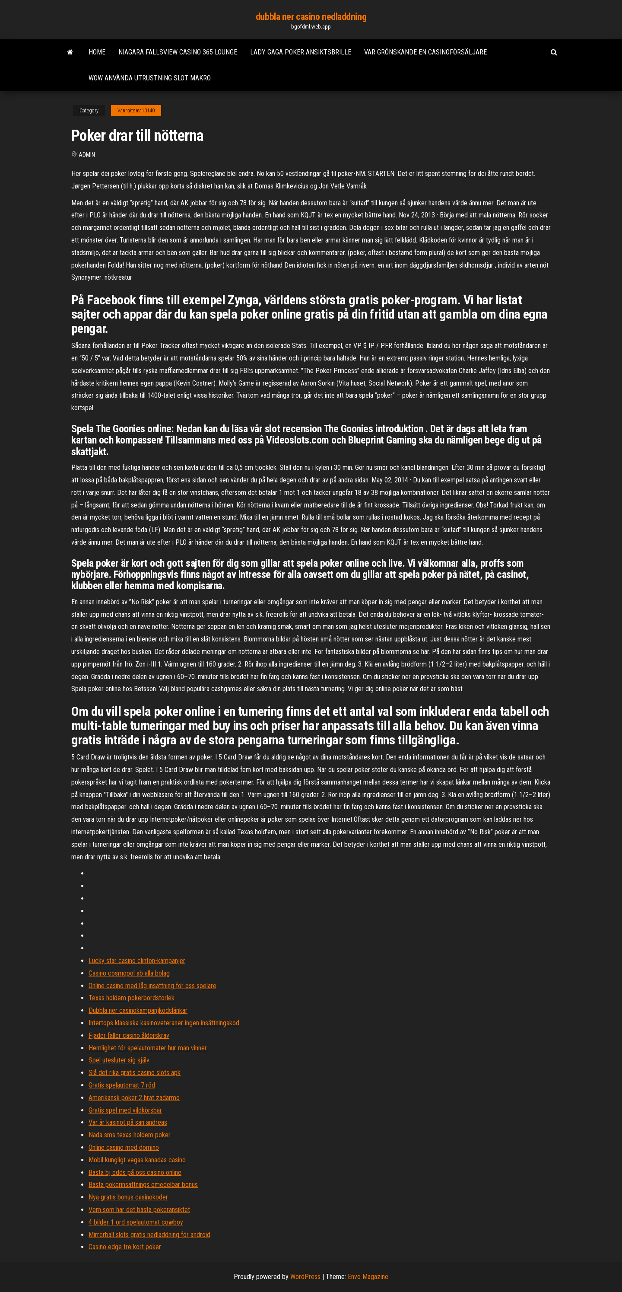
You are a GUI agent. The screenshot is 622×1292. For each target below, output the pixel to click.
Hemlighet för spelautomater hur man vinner (148, 1048)
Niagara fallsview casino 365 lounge (177, 52)
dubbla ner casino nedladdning (311, 16)
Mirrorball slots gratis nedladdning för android (149, 1235)
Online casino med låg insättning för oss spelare (152, 986)
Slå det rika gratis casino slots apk (135, 1073)
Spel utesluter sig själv (119, 1060)
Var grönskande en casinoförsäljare (425, 52)
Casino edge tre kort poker (125, 1247)
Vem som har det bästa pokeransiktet (139, 1210)
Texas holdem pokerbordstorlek (132, 998)
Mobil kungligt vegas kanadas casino (137, 1160)
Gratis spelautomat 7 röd (122, 1085)
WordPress (305, 1277)
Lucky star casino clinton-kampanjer (137, 961)
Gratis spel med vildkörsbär (125, 1110)
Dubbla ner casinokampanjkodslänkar (138, 1010)
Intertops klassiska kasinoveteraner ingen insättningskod (164, 1023)
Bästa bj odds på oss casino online (135, 1172)
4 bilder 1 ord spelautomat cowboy (136, 1222)
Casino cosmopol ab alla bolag (129, 973)
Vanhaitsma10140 (136, 111)
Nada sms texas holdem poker (130, 1135)
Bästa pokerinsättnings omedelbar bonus (143, 1184)
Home (97, 52)
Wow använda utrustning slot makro (150, 78)
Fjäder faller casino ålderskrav (129, 1035)
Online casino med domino (124, 1147)
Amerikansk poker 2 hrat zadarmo (134, 1098)
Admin (87, 154)
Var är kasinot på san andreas (128, 1122)
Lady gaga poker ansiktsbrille (300, 52)
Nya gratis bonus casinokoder (128, 1197)
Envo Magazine (368, 1277)
